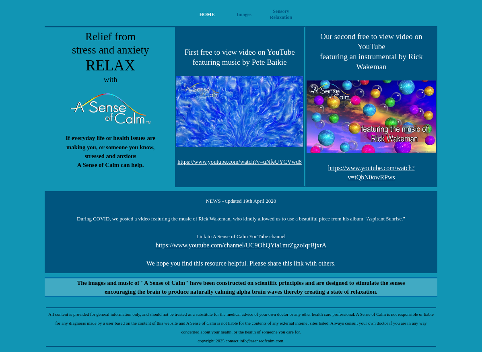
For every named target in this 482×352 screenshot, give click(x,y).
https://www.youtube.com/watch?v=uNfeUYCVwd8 (239, 162)
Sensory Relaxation (281, 14)
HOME (207, 14)
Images (244, 14)
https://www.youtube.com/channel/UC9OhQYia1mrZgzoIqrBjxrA (241, 245)
